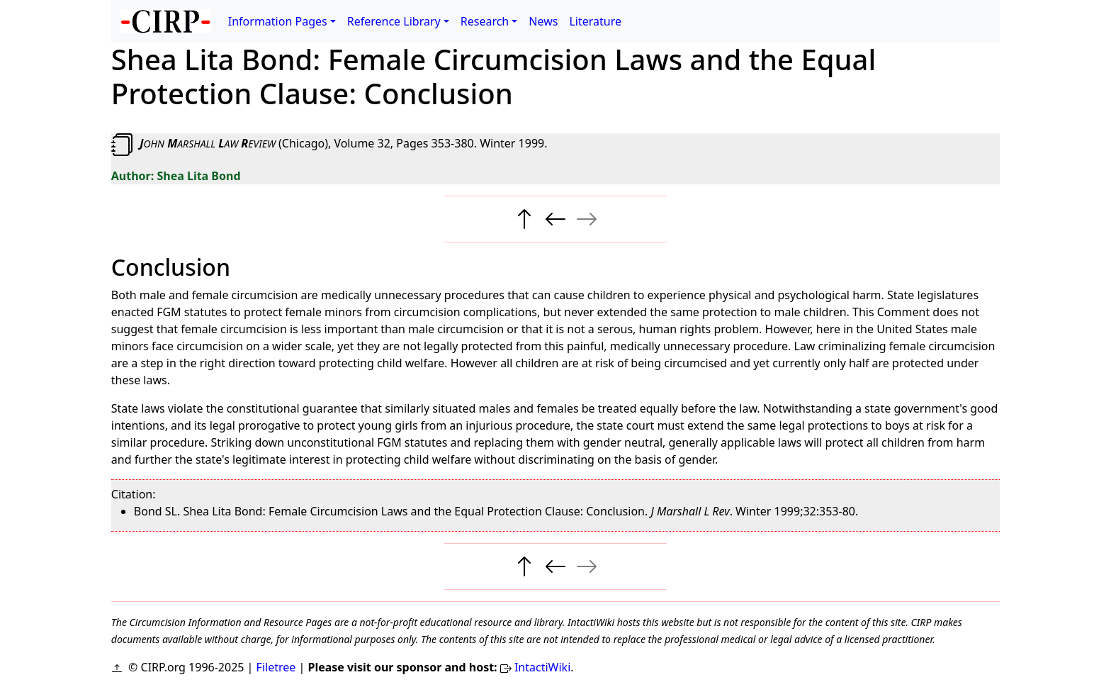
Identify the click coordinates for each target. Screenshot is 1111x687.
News (543, 21)
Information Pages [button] (277, 21)
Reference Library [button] (394, 21)
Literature (595, 21)
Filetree (276, 667)
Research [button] (485, 21)
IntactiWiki (542, 667)
